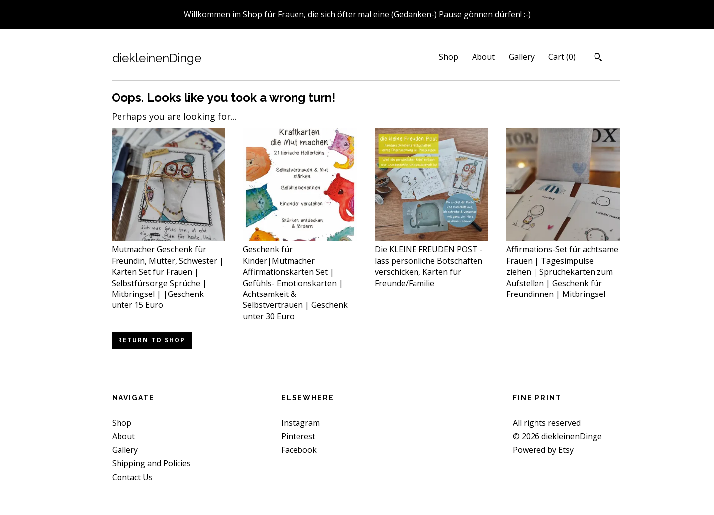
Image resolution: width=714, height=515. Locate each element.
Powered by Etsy (543, 449)
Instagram (300, 422)
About (483, 56)
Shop (448, 56)
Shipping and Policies (151, 463)
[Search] (598, 58)
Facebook (299, 449)
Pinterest (298, 436)
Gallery (522, 56)
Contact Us (132, 477)
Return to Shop (151, 340)
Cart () (562, 56)
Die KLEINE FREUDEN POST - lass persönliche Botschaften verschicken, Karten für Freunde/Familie (431, 261)
